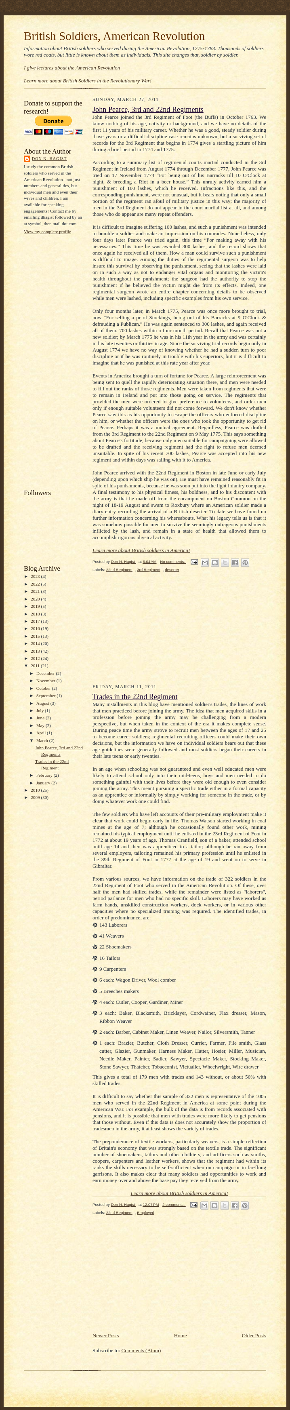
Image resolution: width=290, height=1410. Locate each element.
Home (180, 1335)
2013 (36, 651)
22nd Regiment (119, 569)
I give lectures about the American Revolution (72, 68)
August (43, 703)
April (41, 732)
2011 (36, 665)
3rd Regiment (148, 569)
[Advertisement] (56, 361)
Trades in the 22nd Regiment (135, 697)
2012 (36, 658)
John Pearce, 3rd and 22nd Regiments (148, 109)
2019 (36, 606)
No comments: (173, 561)
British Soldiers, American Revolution (114, 36)
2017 (36, 621)
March (42, 740)
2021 (36, 591)
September (46, 695)
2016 (36, 628)
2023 (36, 576)
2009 (36, 797)
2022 (36, 584)
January (44, 782)
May (41, 725)
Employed (145, 1212)
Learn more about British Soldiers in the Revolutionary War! (87, 81)
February (45, 775)
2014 (36, 643)
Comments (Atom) (141, 1350)
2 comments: (174, 1204)
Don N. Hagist (49, 158)
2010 (36, 790)
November (46, 680)
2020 (36, 598)
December (46, 673)
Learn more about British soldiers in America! (141, 550)
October (44, 688)
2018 (36, 613)
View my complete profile (47, 231)
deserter (172, 569)
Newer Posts (105, 1335)
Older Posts (254, 1335)
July (40, 710)
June (41, 717)
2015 (36, 636)
